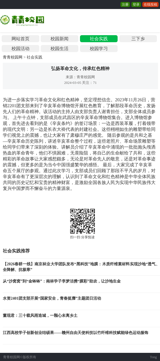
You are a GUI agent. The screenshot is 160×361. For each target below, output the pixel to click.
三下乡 (138, 38)
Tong (153, 357)
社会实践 (99, 38)
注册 (125, 4)
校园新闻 (59, 38)
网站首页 (20, 38)
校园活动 (20, 48)
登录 (136, 4)
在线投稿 (150, 4)
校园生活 (59, 48)
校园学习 (99, 48)
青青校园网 (12, 57)
